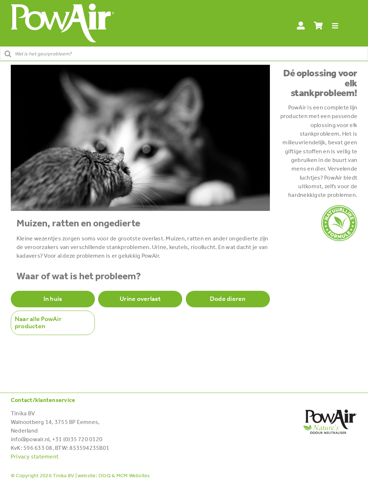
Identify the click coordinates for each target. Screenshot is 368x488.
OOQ (104, 476)
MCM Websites (133, 476)
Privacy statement (35, 456)
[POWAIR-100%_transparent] (339, 207)
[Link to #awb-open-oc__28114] (335, 26)
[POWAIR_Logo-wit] (62, 6)
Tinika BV (63, 476)
